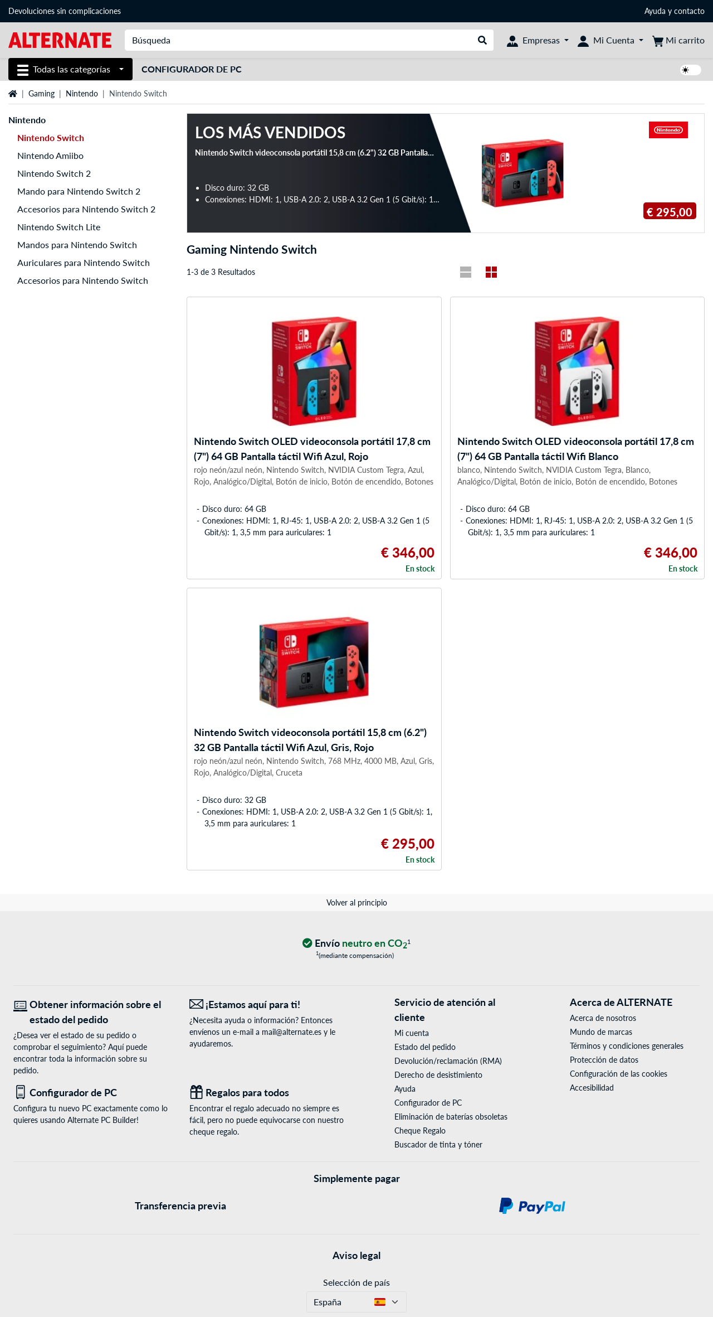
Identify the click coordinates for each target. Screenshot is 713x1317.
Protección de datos (604, 1059)
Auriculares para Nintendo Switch (83, 262)
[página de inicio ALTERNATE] (59, 39)
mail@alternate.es (291, 1032)
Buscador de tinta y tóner (438, 1144)
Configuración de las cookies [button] (618, 1073)
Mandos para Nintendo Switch (77, 244)
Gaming (41, 93)
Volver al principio (356, 902)
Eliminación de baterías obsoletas (450, 1116)
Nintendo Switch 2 (54, 173)
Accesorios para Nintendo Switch (82, 280)
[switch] (690, 70)
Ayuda (655, 11)
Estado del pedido (425, 1047)
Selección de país (356, 1282)
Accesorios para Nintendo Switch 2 (86, 209)
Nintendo (82, 93)
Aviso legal (356, 1255)
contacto (689, 11)
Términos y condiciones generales (626, 1045)
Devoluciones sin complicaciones (64, 11)
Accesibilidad (592, 1087)
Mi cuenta (411, 1033)
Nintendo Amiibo (50, 155)
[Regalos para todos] (269, 1092)
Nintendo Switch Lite (58, 226)
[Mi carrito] (678, 40)
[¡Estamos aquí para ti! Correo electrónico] (269, 1004)
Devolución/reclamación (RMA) (448, 1061)
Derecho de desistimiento (438, 1074)
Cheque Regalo (420, 1130)
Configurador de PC (191, 69)
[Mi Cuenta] (610, 40)
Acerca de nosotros (603, 1018)
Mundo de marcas (601, 1032)
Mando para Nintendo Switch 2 (78, 191)
